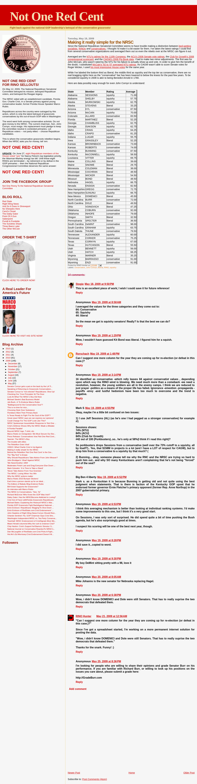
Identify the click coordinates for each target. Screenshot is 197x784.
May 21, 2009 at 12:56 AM (111, 616)
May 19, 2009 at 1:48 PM (104, 353)
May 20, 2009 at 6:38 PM (106, 595)
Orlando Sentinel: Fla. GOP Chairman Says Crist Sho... (31, 516)
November (13, 366)
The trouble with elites (16, 442)
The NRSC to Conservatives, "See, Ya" (24, 492)
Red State (7, 201)
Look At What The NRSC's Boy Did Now (24, 397)
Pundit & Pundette (11, 221)
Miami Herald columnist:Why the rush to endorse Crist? (30, 524)
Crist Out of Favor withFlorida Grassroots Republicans (30, 500)
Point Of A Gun (9, 216)
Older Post (189, 772)
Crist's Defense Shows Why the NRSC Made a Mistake (30, 426)
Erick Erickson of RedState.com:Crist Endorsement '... (30, 510)
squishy (113, 267)
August (11, 375)
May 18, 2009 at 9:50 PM (99, 284)
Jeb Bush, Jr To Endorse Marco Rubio (23, 402)
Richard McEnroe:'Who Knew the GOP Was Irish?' (28, 494)
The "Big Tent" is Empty (17, 455)
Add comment (77, 689)
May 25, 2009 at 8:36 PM (106, 661)
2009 (8, 360)
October (12, 369)
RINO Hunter (83, 616)
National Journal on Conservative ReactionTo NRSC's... (31, 529)
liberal (100, 267)
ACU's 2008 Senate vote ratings (147, 56)
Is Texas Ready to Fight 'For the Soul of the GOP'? (28, 415)
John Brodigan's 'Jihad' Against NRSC (23, 460)
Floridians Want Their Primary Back (22, 413)
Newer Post (74, 772)
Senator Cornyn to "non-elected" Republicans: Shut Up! (31, 392)
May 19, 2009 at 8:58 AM (106, 302)
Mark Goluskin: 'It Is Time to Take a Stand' (25, 468)
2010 (8, 357)
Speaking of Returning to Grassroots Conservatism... (29, 389)
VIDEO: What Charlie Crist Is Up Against (24, 447)
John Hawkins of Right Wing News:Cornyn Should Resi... (31, 513)
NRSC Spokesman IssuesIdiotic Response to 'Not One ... (31, 423)
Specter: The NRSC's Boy (18, 439)
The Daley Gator (10, 214)
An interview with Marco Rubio (20, 489)
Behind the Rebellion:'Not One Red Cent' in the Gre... (30, 452)
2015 (8, 348)
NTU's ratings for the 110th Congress (106, 56)
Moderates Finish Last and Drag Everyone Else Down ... (31, 465)
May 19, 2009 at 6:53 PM (106, 504)
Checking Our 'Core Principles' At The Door (25, 394)
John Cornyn (91, 267)
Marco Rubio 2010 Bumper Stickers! (22, 479)
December (13, 363)
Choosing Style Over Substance (21, 410)
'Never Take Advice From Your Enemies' (24, 471)
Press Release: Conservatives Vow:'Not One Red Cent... (31, 436)
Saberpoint (7, 219)
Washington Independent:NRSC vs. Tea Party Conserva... (32, 518)
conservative (79, 267)
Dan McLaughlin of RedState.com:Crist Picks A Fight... (30, 531)
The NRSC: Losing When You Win (22, 473)
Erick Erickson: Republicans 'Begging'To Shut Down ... (30, 508)
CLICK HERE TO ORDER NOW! (18, 280)
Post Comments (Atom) (94, 779)
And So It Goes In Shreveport (16, 206)
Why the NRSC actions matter (20, 476)
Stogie (80, 284)
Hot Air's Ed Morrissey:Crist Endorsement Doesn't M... (30, 534)
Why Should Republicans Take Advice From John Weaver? (32, 457)
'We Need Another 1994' (17, 463)
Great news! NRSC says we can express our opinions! (30, 418)
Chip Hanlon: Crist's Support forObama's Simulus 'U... (30, 526)
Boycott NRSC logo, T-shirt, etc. (21, 431)
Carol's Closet (9, 211)
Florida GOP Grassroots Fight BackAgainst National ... (30, 505)
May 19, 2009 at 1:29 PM (106, 335)
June (10, 381)
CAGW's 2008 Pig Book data (118, 59)
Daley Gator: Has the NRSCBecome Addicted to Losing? (31, 497)
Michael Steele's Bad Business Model (23, 399)
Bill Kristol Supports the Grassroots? (22, 486)
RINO (106, 267)
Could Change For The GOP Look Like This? (26, 421)
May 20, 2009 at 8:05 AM (106, 576)
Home (132, 772)
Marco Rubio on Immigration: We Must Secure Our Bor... (31, 434)
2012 (8, 351)
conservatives (98, 48)
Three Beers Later (11, 226)
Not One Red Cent (57, 16)
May (10, 383)
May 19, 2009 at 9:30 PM (106, 558)
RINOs (82, 48)
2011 (8, 354)
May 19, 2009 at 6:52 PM (111, 477)
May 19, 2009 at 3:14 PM (106, 374)
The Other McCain (11, 228)
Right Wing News (10, 204)
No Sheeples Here (11, 209)
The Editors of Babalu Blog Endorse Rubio (25, 484)
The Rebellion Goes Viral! (18, 444)
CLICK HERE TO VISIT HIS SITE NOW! (22, 336)
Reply (79, 292)
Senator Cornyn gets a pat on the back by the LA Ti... (30, 386)
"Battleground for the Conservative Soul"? (25, 405)
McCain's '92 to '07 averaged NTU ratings (114, 64)
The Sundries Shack (12, 223)
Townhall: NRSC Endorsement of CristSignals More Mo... (31, 521)
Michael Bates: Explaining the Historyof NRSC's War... (30, 502)
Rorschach (82, 353)
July (10, 378)
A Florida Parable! (15, 428)
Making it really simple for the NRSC (22, 450)
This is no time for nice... (17, 407)
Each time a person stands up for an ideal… (26, 481)
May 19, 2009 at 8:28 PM (106, 540)
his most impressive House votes (107, 67)
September (13, 372)
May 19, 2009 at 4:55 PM (100, 408)
